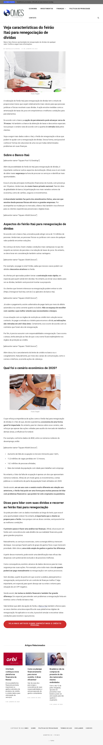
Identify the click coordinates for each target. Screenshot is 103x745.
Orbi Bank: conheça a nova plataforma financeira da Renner (13, 683)
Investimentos (46, 8)
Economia (33, 8)
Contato (32, 18)
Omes (26, 728)
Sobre (33, 728)
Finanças (60, 8)
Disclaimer (79, 728)
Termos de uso (66, 728)
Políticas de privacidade (79, 8)
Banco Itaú (43, 606)
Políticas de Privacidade (48, 728)
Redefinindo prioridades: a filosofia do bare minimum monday (35, 2)
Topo (51, 741)
